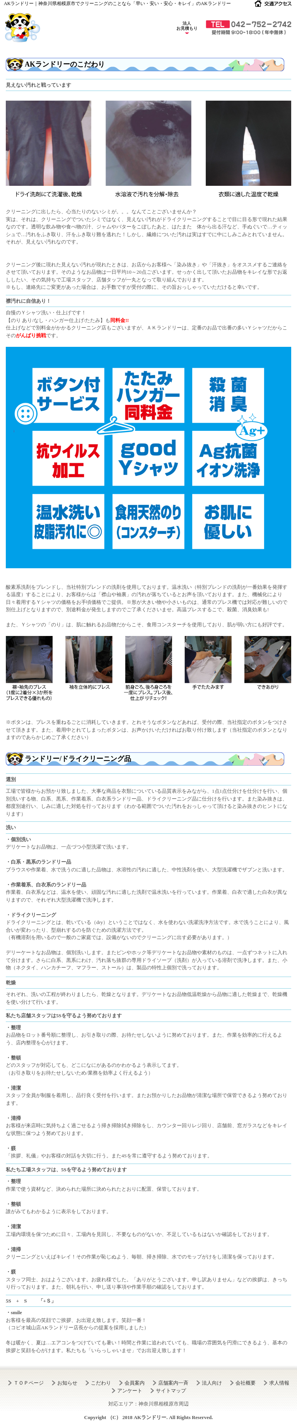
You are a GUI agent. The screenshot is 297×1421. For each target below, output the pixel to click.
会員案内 (135, 1383)
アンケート (129, 1391)
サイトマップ (171, 1391)
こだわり (101, 1383)
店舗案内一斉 (173, 1383)
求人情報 (279, 1383)
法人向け (212, 1383)
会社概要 (246, 1383)
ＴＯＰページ (29, 1383)
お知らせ (67, 1383)
